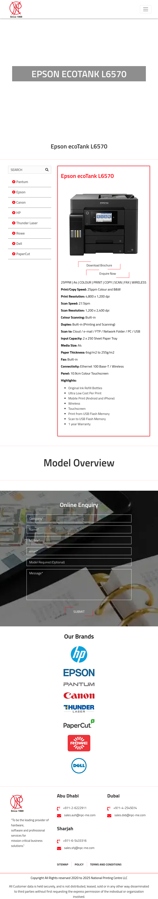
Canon (21, 202)
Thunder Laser (27, 223)
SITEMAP (62, 864)
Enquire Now (107, 273)
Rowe (20, 233)
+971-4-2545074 (125, 808)
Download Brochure (99, 265)
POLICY (79, 864)
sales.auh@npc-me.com (80, 815)
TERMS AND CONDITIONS (106, 864)
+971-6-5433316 (75, 840)
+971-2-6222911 (75, 808)
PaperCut (23, 254)
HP (18, 212)
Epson (21, 192)
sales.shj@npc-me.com (79, 847)
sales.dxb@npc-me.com (130, 815)
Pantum (22, 181)
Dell (19, 243)
